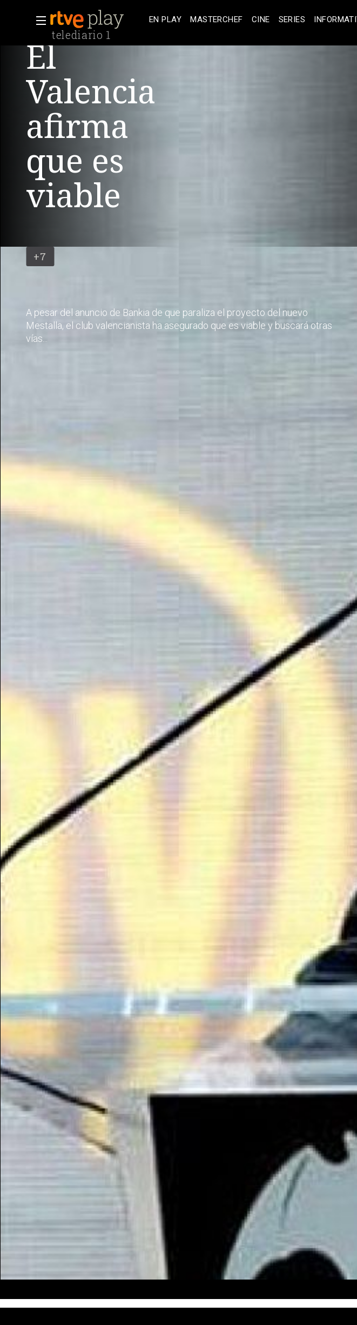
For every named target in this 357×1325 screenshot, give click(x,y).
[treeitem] (165, 19)
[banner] (97, 19)
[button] (38, 20)
